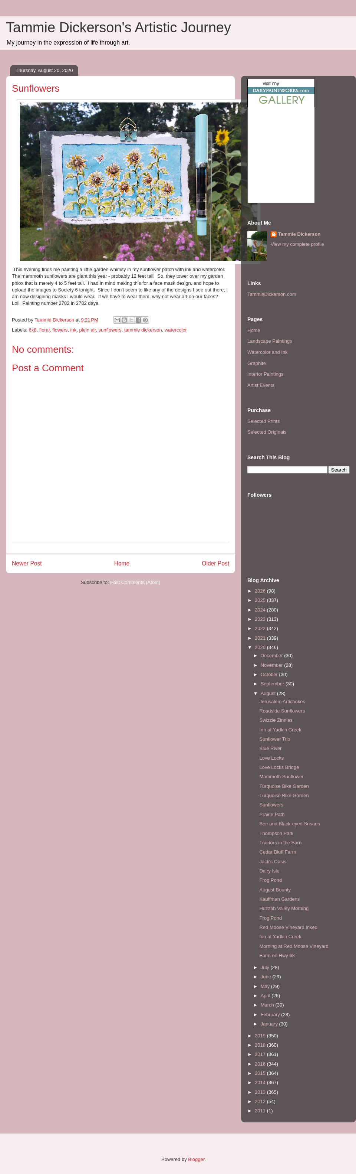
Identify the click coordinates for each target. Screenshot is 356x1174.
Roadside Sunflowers (282, 711)
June (267, 976)
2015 (261, 1073)
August (269, 693)
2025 (261, 600)
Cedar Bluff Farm (277, 852)
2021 (261, 638)
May (266, 986)
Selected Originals (267, 432)
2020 (261, 647)
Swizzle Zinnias (276, 720)
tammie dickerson (143, 330)
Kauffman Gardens (279, 899)
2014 (261, 1082)
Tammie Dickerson (299, 234)
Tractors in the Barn (280, 842)
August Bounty (275, 890)
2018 (261, 1045)
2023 (261, 619)
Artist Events (260, 385)
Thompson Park (276, 833)
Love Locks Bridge (279, 767)
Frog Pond (270, 880)
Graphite (256, 363)
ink (73, 330)
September (273, 684)
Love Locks (271, 758)
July (266, 967)
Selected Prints (263, 421)
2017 (261, 1054)
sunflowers (110, 330)
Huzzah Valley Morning (284, 908)
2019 (261, 1035)
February (271, 1014)
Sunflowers (271, 805)
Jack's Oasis (272, 861)
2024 (261, 610)
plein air (87, 330)
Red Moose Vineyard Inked (288, 927)
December (272, 655)
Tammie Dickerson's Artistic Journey (118, 27)
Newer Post (27, 563)
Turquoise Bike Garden (284, 786)
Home (122, 563)
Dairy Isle (269, 871)
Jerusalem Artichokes (282, 701)
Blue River (270, 748)
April (266, 995)
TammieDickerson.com (271, 294)
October (270, 674)
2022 (261, 628)
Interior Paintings (265, 374)
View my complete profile (297, 244)
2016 (261, 1064)
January (270, 1024)
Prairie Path (271, 814)
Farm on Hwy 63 (276, 955)
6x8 (33, 330)
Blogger (196, 1159)
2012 (261, 1101)
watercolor (176, 330)
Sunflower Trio (274, 739)
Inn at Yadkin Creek (280, 730)
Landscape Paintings (269, 341)
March (268, 1005)
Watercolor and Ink (267, 352)
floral (44, 330)
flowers (59, 330)
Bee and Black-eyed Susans (289, 823)
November (272, 665)
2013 (261, 1092)
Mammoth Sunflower (281, 776)
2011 (261, 1110)
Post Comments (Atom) (135, 582)
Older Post (215, 563)
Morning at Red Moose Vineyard (293, 946)
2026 (261, 591)
